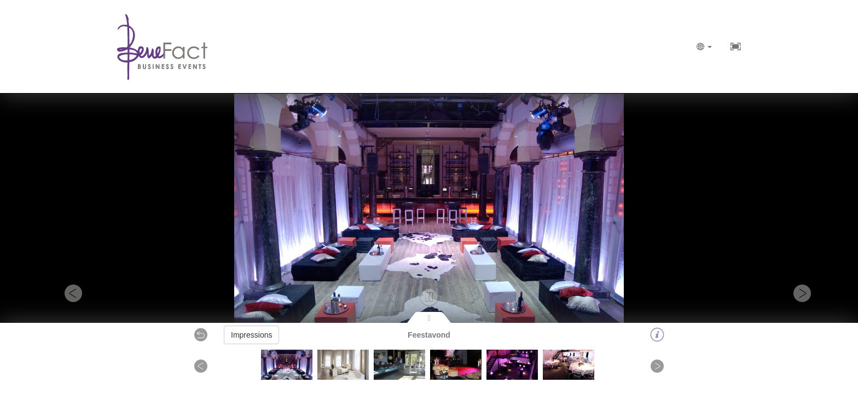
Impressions (251, 335)
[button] (64, 293)
